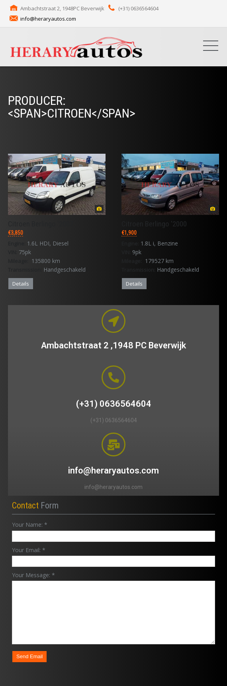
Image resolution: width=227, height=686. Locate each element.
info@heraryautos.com (48, 18)
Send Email (29, 656)
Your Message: (33, 575)
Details (20, 283)
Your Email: (28, 550)
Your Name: (29, 524)
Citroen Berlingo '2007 (40, 223)
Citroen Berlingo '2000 (154, 223)
